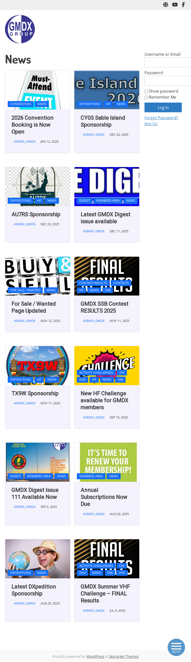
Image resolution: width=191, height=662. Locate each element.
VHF (122, 572)
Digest (84, 200)
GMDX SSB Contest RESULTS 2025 (104, 307)
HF (108, 104)
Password (153, 72)
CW (121, 372)
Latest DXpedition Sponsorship (33, 590)
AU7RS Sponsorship (35, 214)
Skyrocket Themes (124, 656)
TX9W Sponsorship (34, 393)
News (41, 104)
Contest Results (93, 283)
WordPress (95, 656)
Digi (82, 379)
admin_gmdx (25, 141)
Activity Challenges (96, 372)
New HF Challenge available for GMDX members (104, 400)
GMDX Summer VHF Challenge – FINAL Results (105, 594)
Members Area (108, 200)
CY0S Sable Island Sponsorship (103, 121)
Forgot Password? (161, 117)
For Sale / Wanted (25, 290)
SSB (107, 290)
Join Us (150, 123)
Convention (20, 104)
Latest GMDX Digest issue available (105, 218)
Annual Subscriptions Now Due (104, 497)
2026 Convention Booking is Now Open (32, 125)
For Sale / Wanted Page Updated (33, 307)
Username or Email (162, 54)
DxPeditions (89, 104)
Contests (121, 283)
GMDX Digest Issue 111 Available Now (34, 493)
